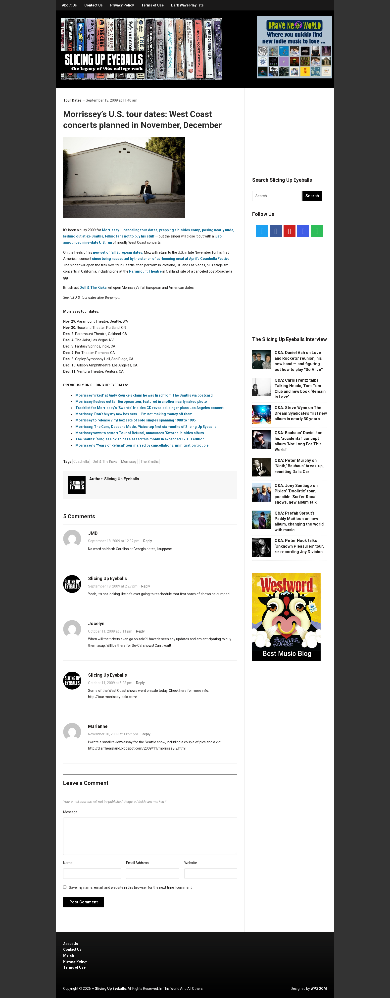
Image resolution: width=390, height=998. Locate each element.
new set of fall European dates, (118, 252)
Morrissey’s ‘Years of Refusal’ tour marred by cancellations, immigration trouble (141, 445)
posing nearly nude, (218, 230)
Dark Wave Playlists (187, 5)
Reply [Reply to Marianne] (146, 734)
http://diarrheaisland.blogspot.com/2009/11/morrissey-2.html (137, 748)
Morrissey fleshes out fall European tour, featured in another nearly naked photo (141, 402)
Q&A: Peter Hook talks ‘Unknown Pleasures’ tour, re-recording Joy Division (299, 546)
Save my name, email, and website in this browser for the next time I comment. (131, 887)
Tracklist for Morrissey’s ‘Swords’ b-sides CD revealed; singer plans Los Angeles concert (149, 408)
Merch (68, 955)
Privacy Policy (122, 5)
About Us (69, 5)
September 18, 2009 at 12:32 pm (114, 541)
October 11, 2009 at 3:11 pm (110, 631)
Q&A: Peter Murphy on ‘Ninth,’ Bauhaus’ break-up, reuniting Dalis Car (299, 466)
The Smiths (150, 462)
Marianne (97, 726)
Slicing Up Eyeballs (121, 478)
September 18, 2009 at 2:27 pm (113, 586)
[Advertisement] (289, 126)
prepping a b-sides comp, (180, 230)
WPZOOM (319, 989)
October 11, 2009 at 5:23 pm (110, 683)
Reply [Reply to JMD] (147, 541)
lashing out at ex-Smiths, (83, 236)
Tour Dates (72, 100)
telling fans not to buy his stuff (129, 236)
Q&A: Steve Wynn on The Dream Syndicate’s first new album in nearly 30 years (301, 413)
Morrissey (110, 230)
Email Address (137, 863)
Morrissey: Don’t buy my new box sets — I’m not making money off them (134, 414)
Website (190, 863)
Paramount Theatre (145, 271)
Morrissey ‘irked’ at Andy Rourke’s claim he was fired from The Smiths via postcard (144, 395)
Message (70, 812)
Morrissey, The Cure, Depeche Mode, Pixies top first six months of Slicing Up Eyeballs (145, 427)
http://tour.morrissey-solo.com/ (112, 697)
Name (68, 863)
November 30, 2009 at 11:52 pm (113, 734)
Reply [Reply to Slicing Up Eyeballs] (145, 586)
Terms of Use (152, 5)
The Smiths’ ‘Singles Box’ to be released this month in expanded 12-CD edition (139, 439)
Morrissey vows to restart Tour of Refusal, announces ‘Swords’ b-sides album (139, 433)
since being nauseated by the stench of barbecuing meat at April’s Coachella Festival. (162, 259)
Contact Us (93, 5)
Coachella (81, 462)
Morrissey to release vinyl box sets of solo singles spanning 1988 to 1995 (135, 420)
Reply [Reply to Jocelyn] (140, 631)
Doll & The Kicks (93, 288)
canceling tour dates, (140, 230)
